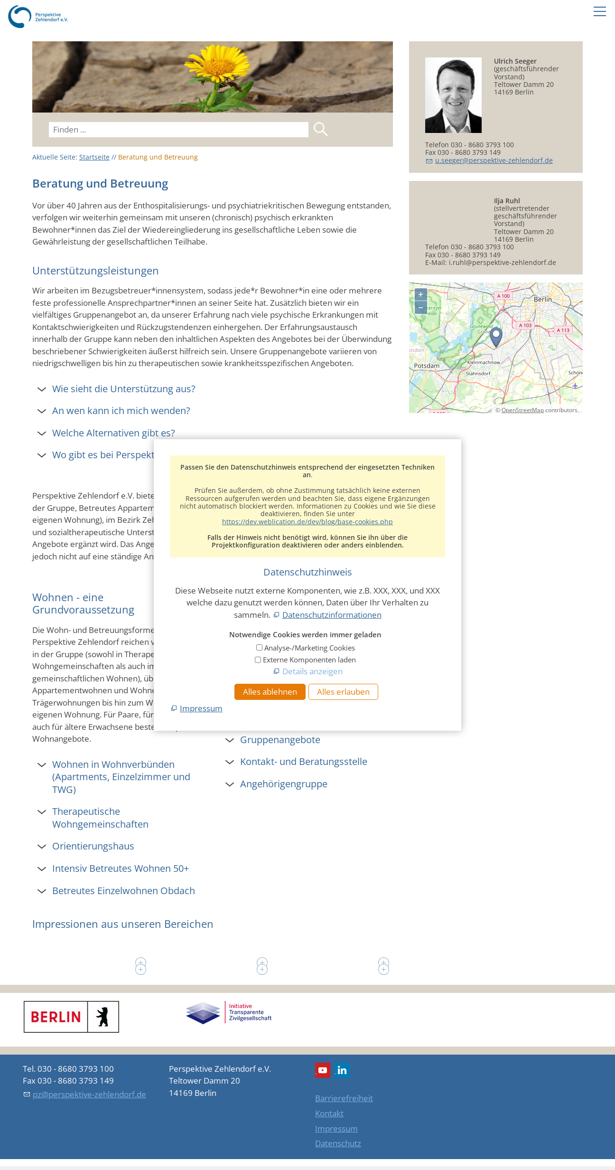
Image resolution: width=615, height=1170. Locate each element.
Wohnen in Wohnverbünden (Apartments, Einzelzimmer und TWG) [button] (121, 776)
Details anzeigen (312, 671)
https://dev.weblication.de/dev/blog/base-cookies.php (307, 521)
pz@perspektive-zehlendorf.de (89, 1094)
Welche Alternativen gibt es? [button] (113, 432)
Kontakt (329, 1113)
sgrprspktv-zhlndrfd (494, 160)
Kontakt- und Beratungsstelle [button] (303, 761)
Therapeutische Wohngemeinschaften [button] (100, 817)
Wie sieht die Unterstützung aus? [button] (124, 388)
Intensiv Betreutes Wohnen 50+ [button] (120, 868)
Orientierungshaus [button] (93, 845)
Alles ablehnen (270, 691)
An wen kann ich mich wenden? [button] (121, 410)
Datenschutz (338, 1143)
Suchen (321, 129)
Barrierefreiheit (344, 1098)
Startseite (94, 156)
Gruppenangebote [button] (280, 739)
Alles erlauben (343, 691)
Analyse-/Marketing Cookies (309, 647)
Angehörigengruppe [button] (283, 783)
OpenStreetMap (523, 447)
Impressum (336, 1128)
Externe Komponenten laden (309, 659)
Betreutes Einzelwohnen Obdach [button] (123, 890)
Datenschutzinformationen (332, 614)
